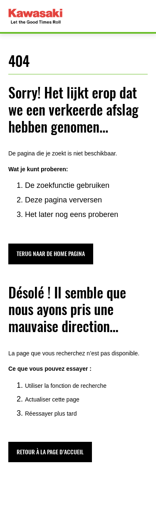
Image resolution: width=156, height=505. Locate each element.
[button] (50, 254)
